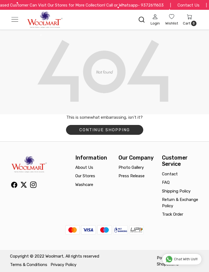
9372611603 (155, 5)
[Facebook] (14, 186)
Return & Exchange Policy (180, 202)
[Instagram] (33, 186)
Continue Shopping (104, 129)
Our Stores (85, 175)
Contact (170, 174)
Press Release (131, 175)
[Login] (155, 19)
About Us (84, 167)
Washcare (84, 184)
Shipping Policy (176, 191)
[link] (141, 19)
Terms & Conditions (28, 264)
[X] (24, 186)
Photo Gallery (131, 167)
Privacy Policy (63, 264)
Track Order (172, 214)
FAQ (166, 182)
